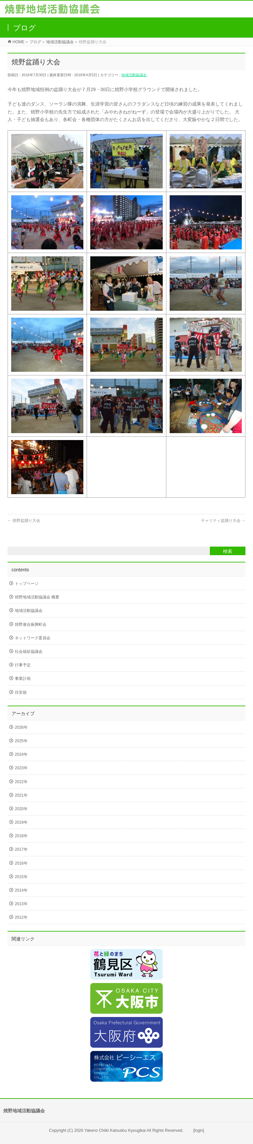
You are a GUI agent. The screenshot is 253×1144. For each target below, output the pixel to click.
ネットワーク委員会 (32, 638)
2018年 (21, 836)
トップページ (27, 583)
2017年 (21, 849)
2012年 (21, 917)
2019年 (21, 822)
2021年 (21, 795)
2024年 (21, 754)
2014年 (21, 890)
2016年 (21, 863)
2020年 (21, 809)
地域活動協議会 (134, 75)
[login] (198, 1130)
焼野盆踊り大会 (24, 520)
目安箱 (21, 692)
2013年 (21, 904)
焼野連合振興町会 (30, 624)
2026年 (21, 727)
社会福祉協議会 (28, 651)
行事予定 (23, 665)
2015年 (21, 876)
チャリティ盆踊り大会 (223, 520)
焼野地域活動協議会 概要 (37, 597)
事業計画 (23, 678)
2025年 (21, 741)
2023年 (21, 768)
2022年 (21, 781)
